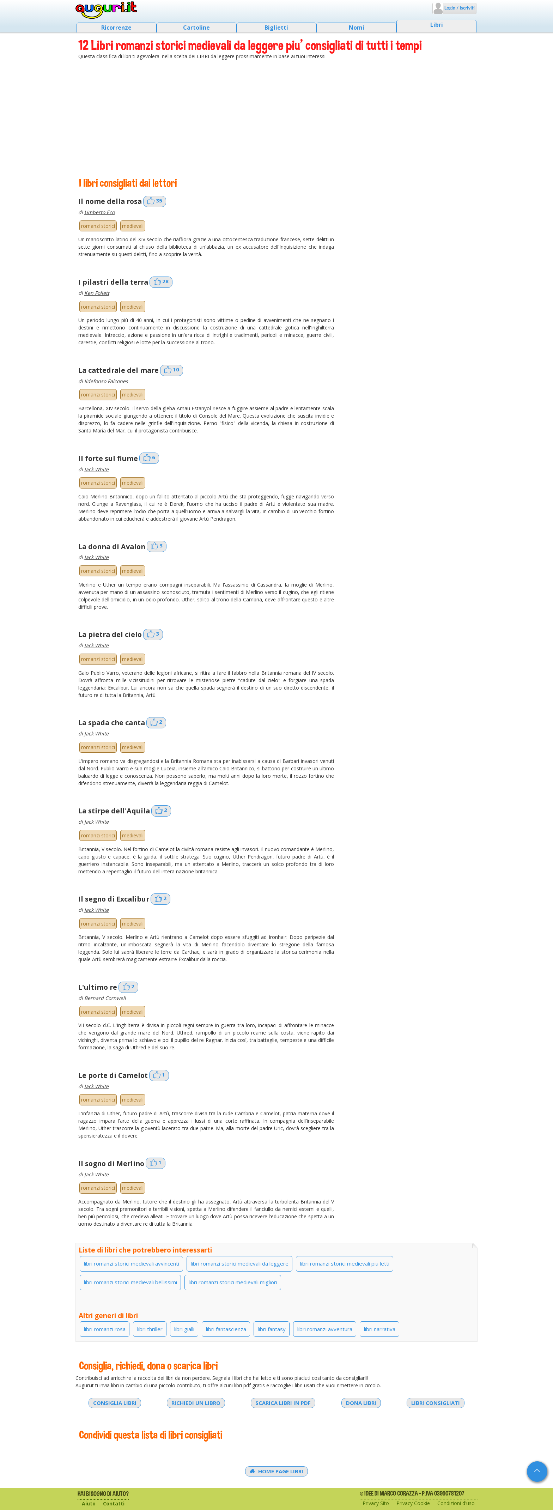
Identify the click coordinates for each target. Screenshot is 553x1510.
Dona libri (361, 1402)
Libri (436, 25)
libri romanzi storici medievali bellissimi (130, 1282)
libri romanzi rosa (105, 1329)
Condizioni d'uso (456, 1503)
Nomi (356, 27)
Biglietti (276, 27)
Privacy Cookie (413, 1503)
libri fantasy (272, 1329)
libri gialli (184, 1329)
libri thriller (150, 1329)
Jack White (96, 469)
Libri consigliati (435, 1402)
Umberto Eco (99, 212)
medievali (133, 226)
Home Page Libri (276, 1471)
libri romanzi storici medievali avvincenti (131, 1263)
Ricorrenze (116, 27)
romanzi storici (98, 226)
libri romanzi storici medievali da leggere (239, 1263)
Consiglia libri (114, 1402)
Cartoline (196, 27)
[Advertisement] (276, 118)
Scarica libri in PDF (283, 1402)
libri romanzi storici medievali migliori (233, 1282)
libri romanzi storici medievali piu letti (344, 1263)
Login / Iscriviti (459, 8)
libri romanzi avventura (324, 1329)
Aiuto (89, 1503)
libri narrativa (379, 1329)
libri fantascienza (226, 1329)
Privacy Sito (376, 1503)
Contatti (113, 1503)
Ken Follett (96, 293)
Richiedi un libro (195, 1402)
